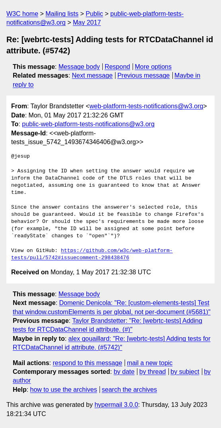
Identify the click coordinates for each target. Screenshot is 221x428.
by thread (152, 371)
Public (94, 13)
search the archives (129, 389)
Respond (117, 66)
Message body (79, 66)
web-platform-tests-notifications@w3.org (146, 106)
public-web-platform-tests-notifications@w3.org (88, 124)
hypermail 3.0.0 (116, 404)
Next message (92, 75)
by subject (184, 371)
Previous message (143, 75)
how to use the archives (63, 389)
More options (153, 66)
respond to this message (87, 363)
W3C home (22, 13)
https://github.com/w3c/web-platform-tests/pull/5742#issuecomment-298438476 (92, 254)
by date (123, 371)
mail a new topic (150, 363)
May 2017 (87, 22)
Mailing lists (61, 13)
